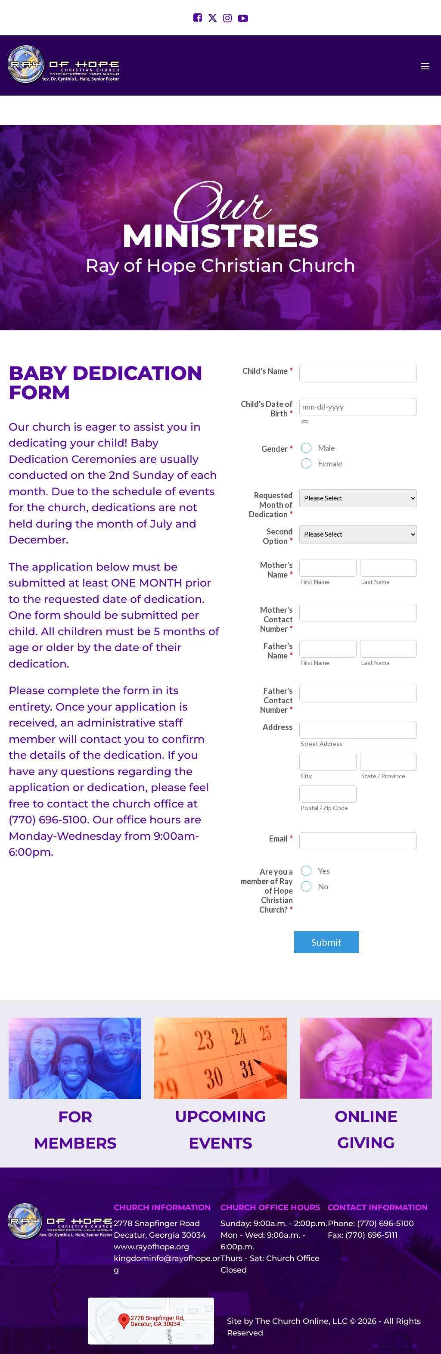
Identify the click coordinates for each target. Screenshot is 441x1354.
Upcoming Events (220, 1104)
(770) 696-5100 (385, 1199)
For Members (75, 1104)
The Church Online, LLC (301, 1296)
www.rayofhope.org (151, 1222)
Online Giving (366, 1104)
